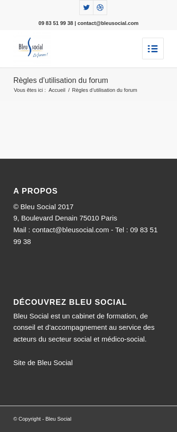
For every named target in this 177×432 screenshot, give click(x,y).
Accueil (57, 90)
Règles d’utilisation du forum (60, 80)
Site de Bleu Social (43, 363)
